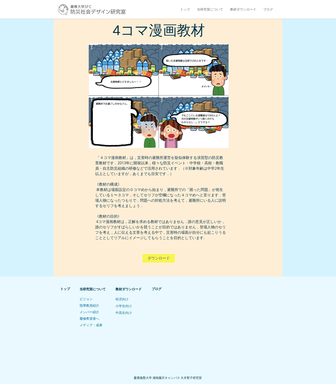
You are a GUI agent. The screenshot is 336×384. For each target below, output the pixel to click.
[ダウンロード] (158, 258)
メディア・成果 (91, 325)
